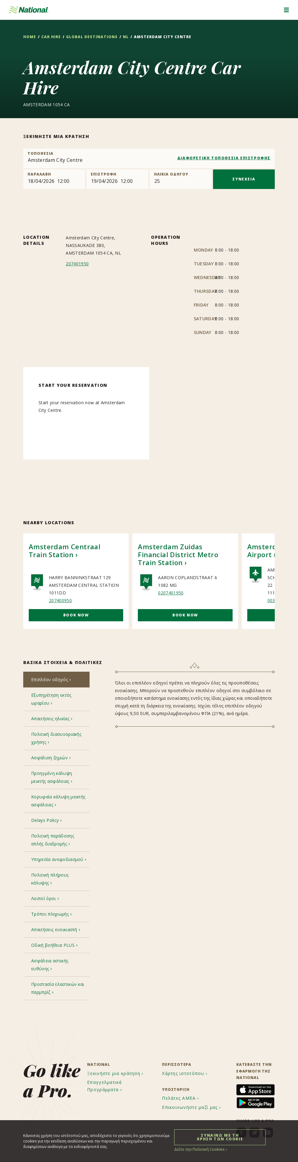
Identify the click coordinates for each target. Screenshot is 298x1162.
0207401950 (170, 593)
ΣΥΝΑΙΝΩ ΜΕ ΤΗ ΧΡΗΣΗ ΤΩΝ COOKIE (220, 1136)
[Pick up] (54, 179)
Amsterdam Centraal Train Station (64, 550)
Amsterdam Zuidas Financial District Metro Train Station (178, 554)
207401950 (77, 264)
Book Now (76, 615)
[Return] (117, 179)
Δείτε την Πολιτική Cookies (197, 1149)
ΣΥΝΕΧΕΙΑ (243, 179)
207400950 (60, 600)
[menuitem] (116, 1027)
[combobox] (149, 158)
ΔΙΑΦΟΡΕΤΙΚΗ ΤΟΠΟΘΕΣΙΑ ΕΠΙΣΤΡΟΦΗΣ (223, 158)
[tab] (56, 680)
